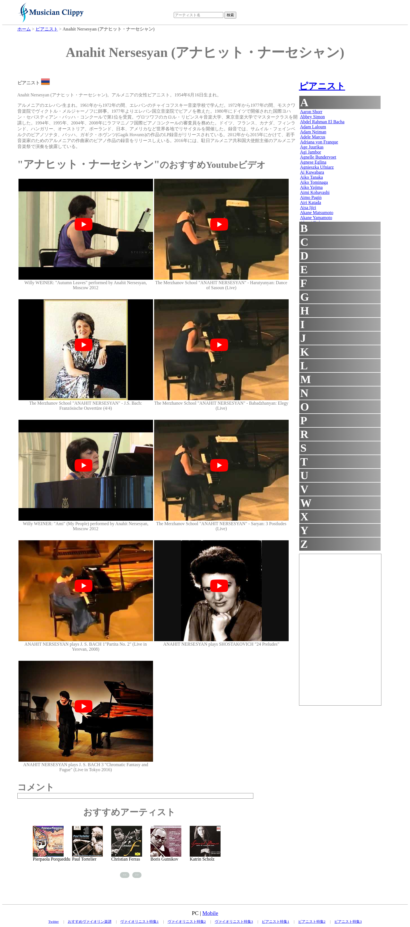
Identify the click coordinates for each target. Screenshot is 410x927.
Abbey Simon (312, 116)
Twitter (53, 921)
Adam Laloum (313, 126)
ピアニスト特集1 (275, 921)
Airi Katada (310, 202)
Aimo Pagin (311, 197)
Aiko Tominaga (314, 182)
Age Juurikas (312, 147)
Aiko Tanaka (311, 177)
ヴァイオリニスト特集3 (234, 921)
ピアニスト (322, 86)
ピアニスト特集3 (348, 921)
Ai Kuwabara (312, 172)
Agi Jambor (310, 152)
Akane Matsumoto (316, 212)
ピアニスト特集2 (312, 921)
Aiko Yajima (311, 187)
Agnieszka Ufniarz (317, 167)
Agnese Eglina (313, 162)
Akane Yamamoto (316, 217)
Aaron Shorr (311, 111)
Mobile (210, 913)
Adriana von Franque (319, 142)
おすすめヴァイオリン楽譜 (90, 921)
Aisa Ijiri (308, 207)
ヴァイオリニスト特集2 (187, 921)
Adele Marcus (312, 137)
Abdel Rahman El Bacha (322, 121)
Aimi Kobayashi (315, 192)
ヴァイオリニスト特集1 (139, 921)
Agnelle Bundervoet (318, 157)
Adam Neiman (313, 131)
